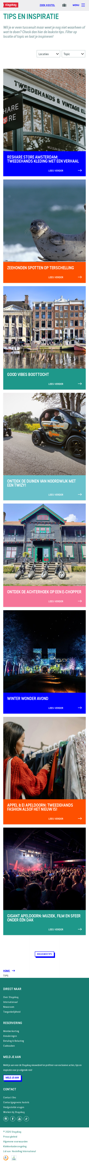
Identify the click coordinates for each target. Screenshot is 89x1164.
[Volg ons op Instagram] (5, 1118)
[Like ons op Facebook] (12, 1118)
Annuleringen (10, 1036)
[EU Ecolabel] (14, 1159)
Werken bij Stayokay (14, 1112)
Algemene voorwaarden (15, 1141)
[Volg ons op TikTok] (26, 1118)
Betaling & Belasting (13, 1041)
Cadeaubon (9, 1045)
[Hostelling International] (6, 1159)
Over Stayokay (11, 997)
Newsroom (8, 1007)
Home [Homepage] (6, 970)
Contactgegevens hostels (16, 1102)
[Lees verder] (44, 122)
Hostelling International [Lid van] (24, 1151)
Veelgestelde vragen (13, 1107)
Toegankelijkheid (12, 1011)
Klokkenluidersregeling (15, 1146)
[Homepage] (14, 6)
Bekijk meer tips (44, 954)
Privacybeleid (10, 1136)
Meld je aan (12, 1077)
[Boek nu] (47, 7)
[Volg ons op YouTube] (19, 1118)
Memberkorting (11, 1031)
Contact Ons (9, 1097)
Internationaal (10, 1002)
